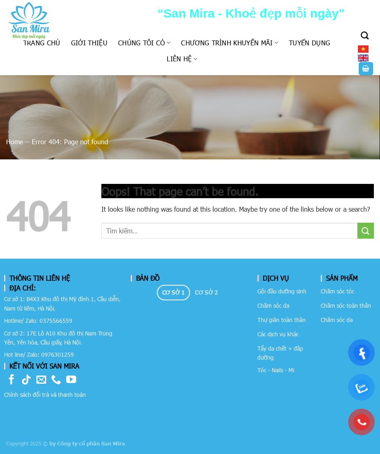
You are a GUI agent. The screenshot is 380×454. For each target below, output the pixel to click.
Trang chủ (41, 42)
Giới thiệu (89, 42)
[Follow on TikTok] (26, 380)
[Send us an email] (41, 380)
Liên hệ (182, 58)
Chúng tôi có (144, 42)
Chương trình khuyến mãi (229, 42)
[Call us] (56, 380)
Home (14, 141)
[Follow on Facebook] (11, 380)
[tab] (173, 292)
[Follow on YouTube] (71, 380)
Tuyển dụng (309, 42)
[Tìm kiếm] (365, 35)
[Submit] (366, 231)
